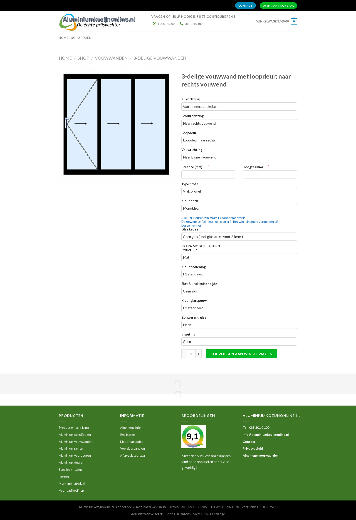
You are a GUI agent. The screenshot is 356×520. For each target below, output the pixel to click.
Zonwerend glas (193, 317)
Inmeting (188, 334)
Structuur (189, 250)
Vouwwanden (111, 58)
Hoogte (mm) (255, 167)
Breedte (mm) (194, 167)
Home (65, 58)
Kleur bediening (193, 267)
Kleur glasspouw (194, 300)
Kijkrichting (190, 99)
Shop (83, 58)
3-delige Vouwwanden (160, 58)
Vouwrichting (191, 150)
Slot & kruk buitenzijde (199, 284)
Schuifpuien (81, 38)
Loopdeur (188, 133)
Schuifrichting (192, 116)
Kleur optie (190, 201)
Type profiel (190, 184)
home (63, 38)
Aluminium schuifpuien (75, 434)
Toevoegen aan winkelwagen (241, 354)
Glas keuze (189, 229)
